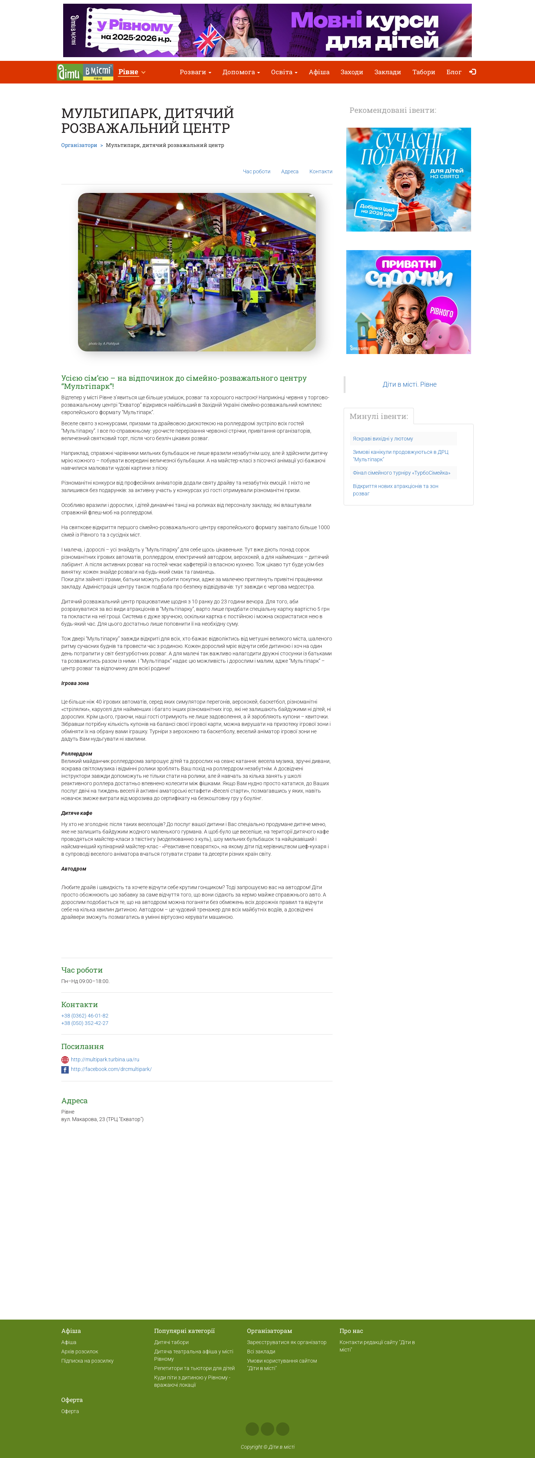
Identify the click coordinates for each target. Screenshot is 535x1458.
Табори (423, 72)
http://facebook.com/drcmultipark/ (111, 1069)
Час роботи (256, 165)
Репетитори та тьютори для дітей (194, 1368)
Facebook (252, 1429)
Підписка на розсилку (87, 1361)
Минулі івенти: (379, 416)
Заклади (387, 72)
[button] (132, 72)
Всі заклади (261, 1351)
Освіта (284, 72)
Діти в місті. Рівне (410, 384)
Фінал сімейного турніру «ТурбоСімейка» (401, 473)
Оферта (70, 1411)
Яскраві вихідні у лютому (383, 439)
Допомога (241, 72)
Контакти (321, 165)
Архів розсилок (79, 1351)
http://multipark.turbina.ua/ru (105, 1059)
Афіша (319, 72)
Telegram (282, 1429)
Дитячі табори (171, 1342)
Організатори (79, 144)
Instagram (267, 1429)
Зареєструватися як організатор (287, 1342)
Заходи (352, 72)
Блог (454, 72)
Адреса (290, 165)
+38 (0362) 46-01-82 (84, 1016)
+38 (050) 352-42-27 (84, 1023)
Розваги (195, 72)
